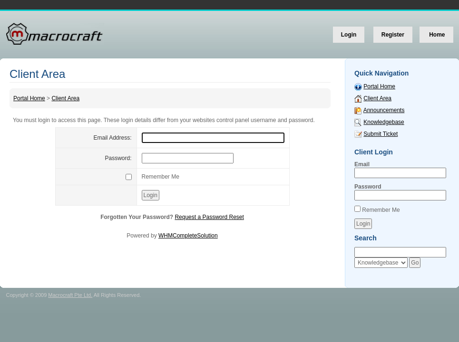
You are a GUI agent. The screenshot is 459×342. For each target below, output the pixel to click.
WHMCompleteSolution (188, 235)
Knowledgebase (383, 122)
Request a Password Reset (209, 217)
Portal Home (29, 98)
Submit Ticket (380, 134)
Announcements (384, 110)
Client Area (65, 98)
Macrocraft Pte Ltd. (70, 295)
